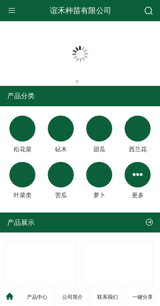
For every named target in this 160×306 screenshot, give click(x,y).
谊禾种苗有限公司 (80, 10)
